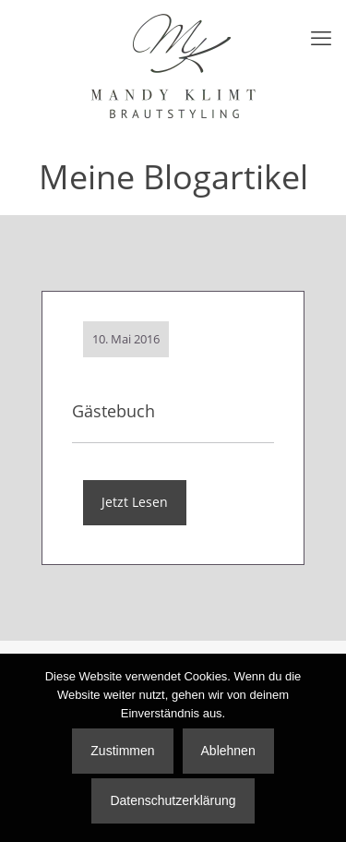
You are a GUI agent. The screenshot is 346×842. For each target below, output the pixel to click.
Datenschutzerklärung (172, 800)
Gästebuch (113, 411)
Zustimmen (122, 750)
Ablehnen (228, 750)
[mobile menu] (321, 37)
